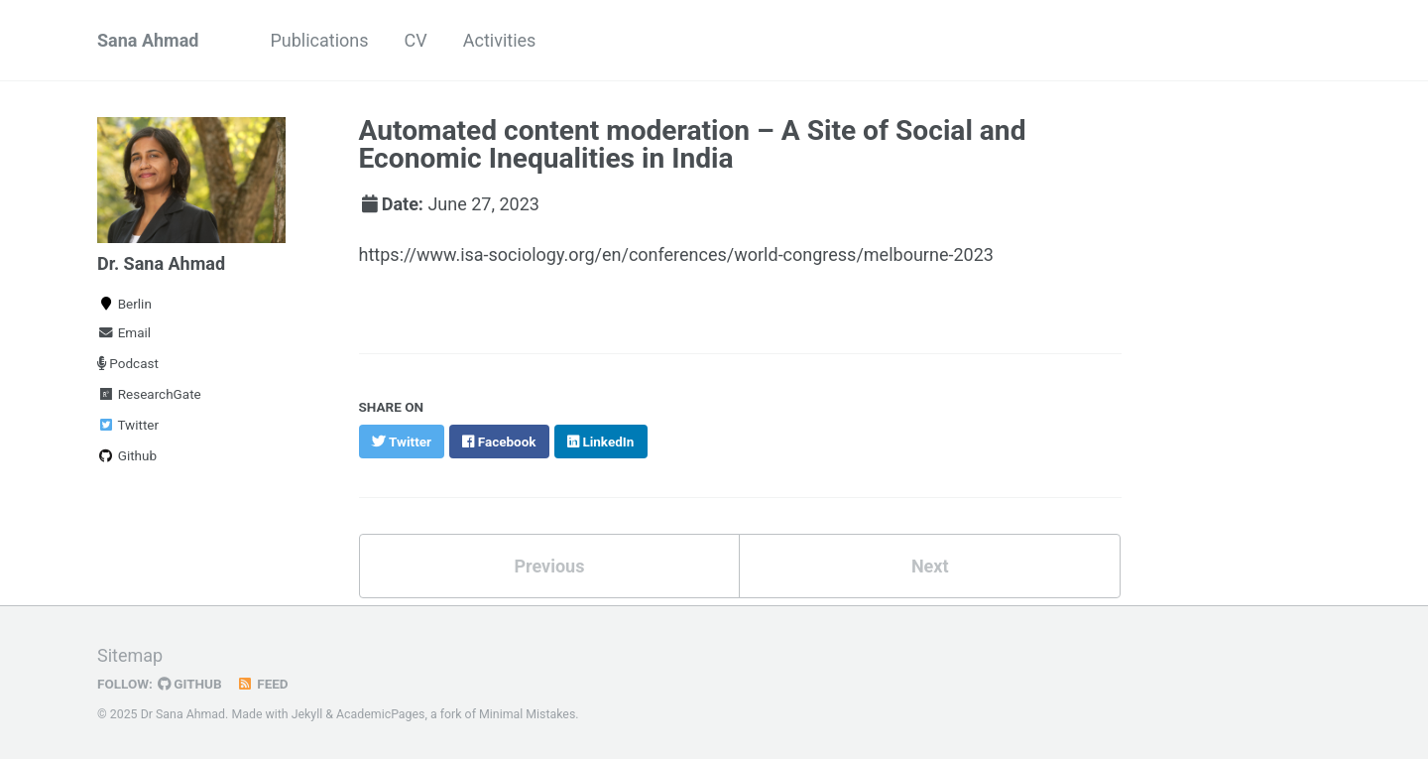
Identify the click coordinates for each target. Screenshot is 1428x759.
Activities (499, 40)
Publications (319, 40)
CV (416, 40)
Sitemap (130, 655)
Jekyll (307, 714)
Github (127, 455)
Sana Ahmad (147, 40)
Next (930, 566)
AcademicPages (380, 714)
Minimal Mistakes (527, 714)
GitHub (190, 684)
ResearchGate (149, 394)
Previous (549, 566)
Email (124, 332)
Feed (263, 684)
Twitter (128, 425)
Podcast (128, 363)
